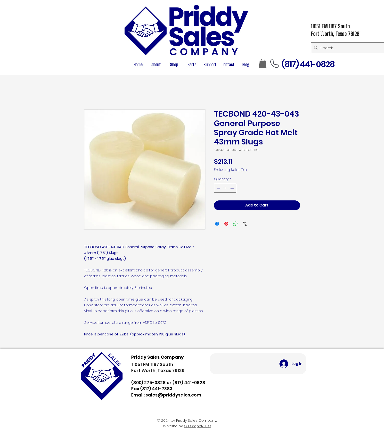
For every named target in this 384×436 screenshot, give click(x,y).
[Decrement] (218, 188)
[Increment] (232, 188)
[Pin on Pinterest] (226, 224)
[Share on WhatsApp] (235, 224)
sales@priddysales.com (173, 395)
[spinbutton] (225, 188)
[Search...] (347, 48)
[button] (192, 64)
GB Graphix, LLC (197, 425)
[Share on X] (245, 224)
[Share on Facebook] (217, 224)
